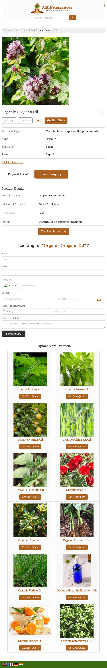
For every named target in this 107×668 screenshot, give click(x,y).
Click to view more (12, 162)
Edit (39, 120)
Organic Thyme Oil (30, 540)
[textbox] (25, 120)
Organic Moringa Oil (30, 389)
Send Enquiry (52, 174)
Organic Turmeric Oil (76, 540)
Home (6, 30)
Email (4, 266)
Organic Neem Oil (76, 389)
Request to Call (18, 174)
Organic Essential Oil (22, 30)
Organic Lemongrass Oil (76, 641)
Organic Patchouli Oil (30, 490)
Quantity (6, 292)
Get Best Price (56, 120)
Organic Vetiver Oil (30, 590)
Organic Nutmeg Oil (30, 439)
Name (4, 253)
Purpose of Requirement (13, 306)
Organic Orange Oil (30, 641)
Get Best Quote (30, 396)
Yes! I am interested (53, 231)
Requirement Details (11, 318)
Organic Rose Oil (76, 490)
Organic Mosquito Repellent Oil (77, 590)
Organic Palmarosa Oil (77, 439)
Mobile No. (7, 279)
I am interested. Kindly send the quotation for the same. (53, 324)
